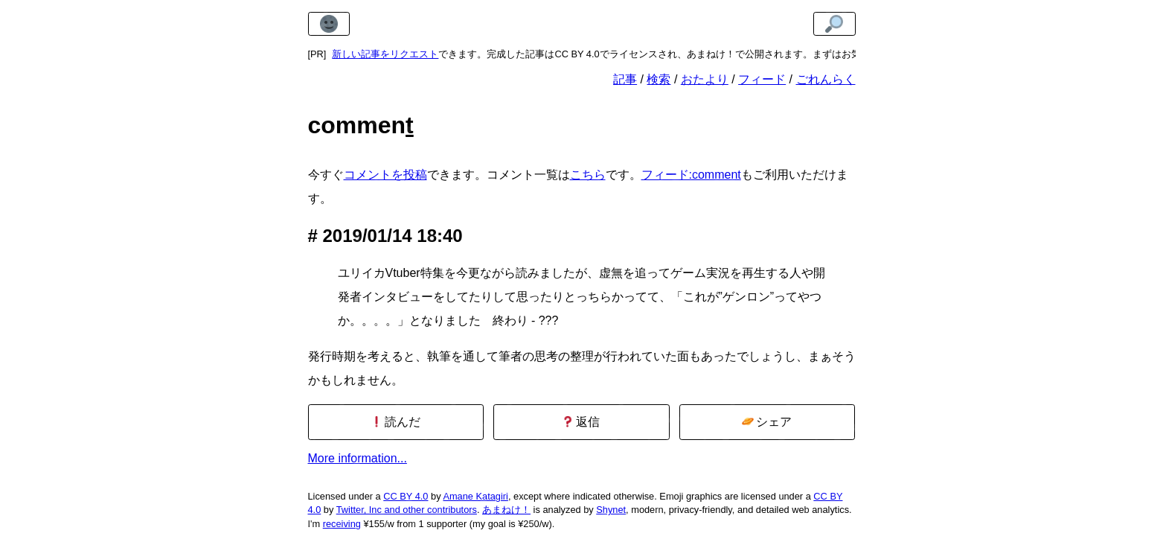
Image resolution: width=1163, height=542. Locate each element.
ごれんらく (826, 79)
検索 (658, 79)
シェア (767, 421)
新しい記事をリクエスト (385, 54)
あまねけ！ (506, 509)
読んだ (395, 421)
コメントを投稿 (385, 174)
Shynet (611, 509)
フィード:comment (691, 174)
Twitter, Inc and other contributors (406, 509)
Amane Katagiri (475, 496)
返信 (581, 421)
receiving (342, 523)
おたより (704, 79)
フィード (762, 79)
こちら (588, 174)
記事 (625, 79)
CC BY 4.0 (405, 496)
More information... (357, 458)
